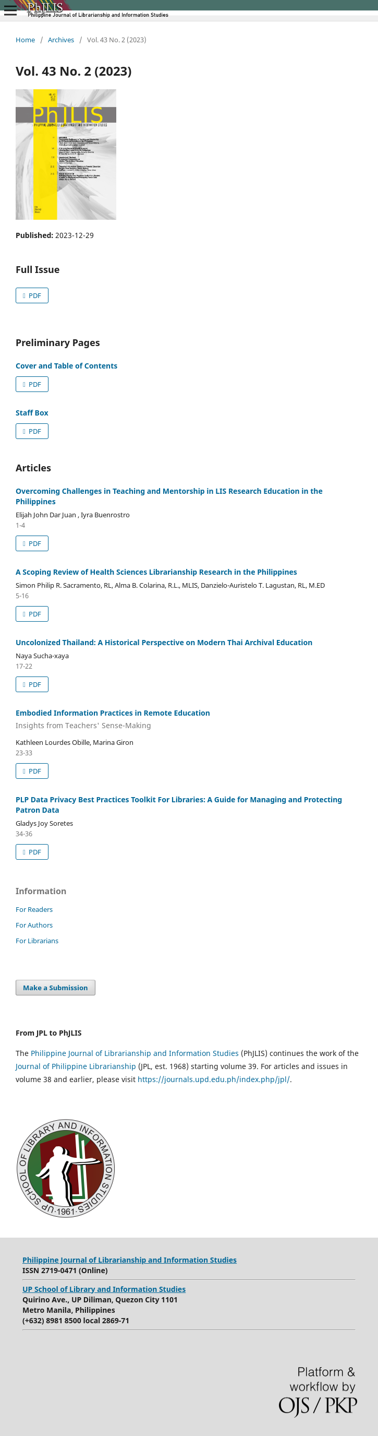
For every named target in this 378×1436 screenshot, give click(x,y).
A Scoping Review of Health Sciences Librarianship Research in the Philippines (156, 572)
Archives (61, 39)
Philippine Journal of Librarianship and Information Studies (135, 1053)
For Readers (34, 909)
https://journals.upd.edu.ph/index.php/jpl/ (214, 1079)
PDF (34, 295)
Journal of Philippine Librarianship (76, 1066)
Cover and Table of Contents (66, 366)
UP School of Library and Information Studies (104, 1289)
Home (25, 39)
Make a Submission (55, 987)
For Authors (34, 925)
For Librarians (37, 940)
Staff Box (32, 413)
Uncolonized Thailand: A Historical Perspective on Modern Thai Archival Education (164, 642)
